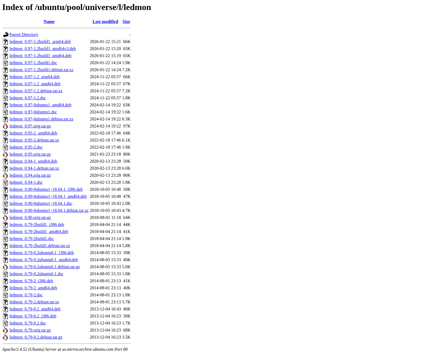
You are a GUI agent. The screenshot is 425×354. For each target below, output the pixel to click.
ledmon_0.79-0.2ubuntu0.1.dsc (36, 273)
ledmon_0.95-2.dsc (26, 147)
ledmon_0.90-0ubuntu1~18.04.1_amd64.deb (48, 196)
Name (49, 21)
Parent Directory (23, 34)
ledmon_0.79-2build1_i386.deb (36, 224)
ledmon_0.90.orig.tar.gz (30, 217)
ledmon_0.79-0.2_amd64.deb (34, 309)
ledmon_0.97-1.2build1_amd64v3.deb (42, 48)
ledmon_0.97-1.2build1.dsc (33, 62)
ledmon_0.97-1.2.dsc (27, 98)
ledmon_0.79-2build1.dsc (31, 238)
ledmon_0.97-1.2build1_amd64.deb (40, 55)
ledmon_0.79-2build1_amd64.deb (38, 231)
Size (126, 21)
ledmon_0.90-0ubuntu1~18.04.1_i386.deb (46, 189)
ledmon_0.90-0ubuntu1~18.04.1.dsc (40, 203)
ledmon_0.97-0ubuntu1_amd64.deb (40, 105)
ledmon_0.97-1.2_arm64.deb (34, 76)
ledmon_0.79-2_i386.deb (31, 280)
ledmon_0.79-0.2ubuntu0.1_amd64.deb (43, 259)
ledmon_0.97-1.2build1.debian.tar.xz (41, 69)
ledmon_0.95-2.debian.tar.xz (34, 140)
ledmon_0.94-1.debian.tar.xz (34, 168)
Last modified (105, 21)
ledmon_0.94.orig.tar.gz (30, 175)
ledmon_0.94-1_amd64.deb (33, 161)
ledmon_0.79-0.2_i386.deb (32, 316)
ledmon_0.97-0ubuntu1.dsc (33, 112)
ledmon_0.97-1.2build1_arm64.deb (40, 41)
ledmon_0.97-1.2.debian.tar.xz (35, 90)
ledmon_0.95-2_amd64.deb (33, 133)
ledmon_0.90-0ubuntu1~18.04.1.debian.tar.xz (49, 210)
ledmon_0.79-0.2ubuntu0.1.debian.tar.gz (44, 266)
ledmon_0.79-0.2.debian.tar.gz (35, 337)
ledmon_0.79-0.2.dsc (27, 323)
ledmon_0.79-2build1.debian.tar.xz (39, 245)
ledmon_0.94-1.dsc (26, 182)
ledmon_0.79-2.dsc (26, 295)
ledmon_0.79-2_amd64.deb (33, 288)
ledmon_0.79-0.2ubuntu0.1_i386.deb (41, 252)
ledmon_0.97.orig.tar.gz (30, 126)
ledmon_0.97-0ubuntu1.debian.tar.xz (41, 119)
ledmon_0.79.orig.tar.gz (30, 330)
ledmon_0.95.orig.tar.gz (30, 154)
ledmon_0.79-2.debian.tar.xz (34, 302)
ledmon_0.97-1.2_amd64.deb (34, 83)
